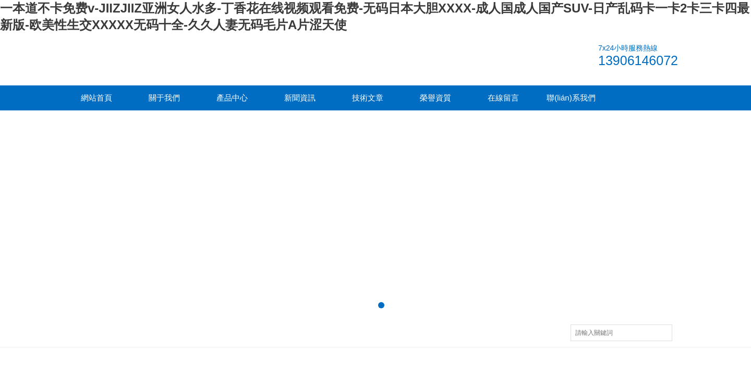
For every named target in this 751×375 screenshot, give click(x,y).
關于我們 (164, 97)
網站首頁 (96, 97)
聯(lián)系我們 (571, 97)
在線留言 (503, 97)
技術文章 (367, 97)
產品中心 (232, 97)
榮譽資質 (435, 97)
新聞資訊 (300, 97)
